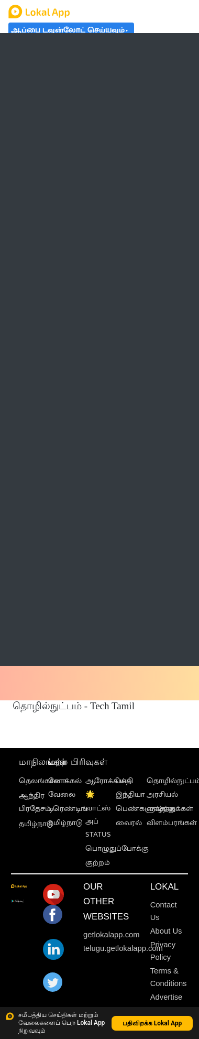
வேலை (61, 794)
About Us (166, 931)
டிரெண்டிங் (67, 808)
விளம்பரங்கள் (172, 822)
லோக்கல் (65, 780)
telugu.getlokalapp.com (123, 948)
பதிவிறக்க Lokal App (152, 1023)
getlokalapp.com (111, 934)
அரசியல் (162, 794)
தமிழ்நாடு (36, 823)
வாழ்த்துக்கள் (170, 808)
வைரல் (129, 822)
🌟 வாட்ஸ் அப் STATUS (98, 814)
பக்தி (124, 780)
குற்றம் (97, 862)
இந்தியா (130, 794)
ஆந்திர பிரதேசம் (35, 802)
